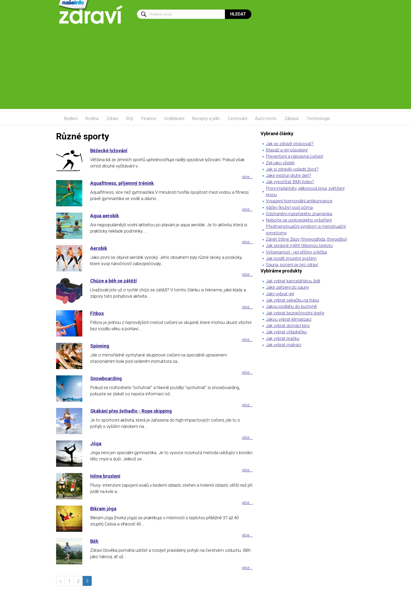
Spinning (99, 346)
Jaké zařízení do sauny (287, 287)
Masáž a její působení (286, 150)
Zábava (291, 118)
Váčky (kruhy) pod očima (289, 207)
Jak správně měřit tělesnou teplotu (299, 245)
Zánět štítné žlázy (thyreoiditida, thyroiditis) (306, 239)
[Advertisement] (205, 72)
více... (247, 176)
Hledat (238, 14)
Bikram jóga (103, 508)
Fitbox (97, 313)
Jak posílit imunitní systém (291, 258)
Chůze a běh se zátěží (113, 281)
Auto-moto (266, 118)
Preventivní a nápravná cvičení (294, 156)
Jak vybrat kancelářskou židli (293, 281)
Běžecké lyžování (108, 150)
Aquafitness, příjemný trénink (122, 183)
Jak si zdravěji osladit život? (292, 169)
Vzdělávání (174, 118)
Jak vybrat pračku (282, 338)
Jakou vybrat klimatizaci (288, 319)
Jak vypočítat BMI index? (290, 181)
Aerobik (98, 248)
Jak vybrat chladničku (286, 331)
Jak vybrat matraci (283, 344)
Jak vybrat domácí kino (288, 325)
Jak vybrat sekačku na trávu (292, 300)
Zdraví (112, 118)
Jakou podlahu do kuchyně (291, 306)
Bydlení (71, 118)
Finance (148, 118)
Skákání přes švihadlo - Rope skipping (131, 411)
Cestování (237, 118)
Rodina (92, 118)
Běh (94, 541)
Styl (129, 118)
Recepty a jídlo (206, 118)
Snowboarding (106, 378)
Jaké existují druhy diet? (288, 175)
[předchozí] (60, 581)
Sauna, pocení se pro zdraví (292, 264)
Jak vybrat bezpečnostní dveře (295, 313)
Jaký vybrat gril (280, 293)
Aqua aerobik (104, 215)
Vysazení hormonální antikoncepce (299, 200)
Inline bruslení (105, 476)
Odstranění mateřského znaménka (299, 213)
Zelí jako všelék (280, 162)
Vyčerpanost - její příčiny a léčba (296, 252)
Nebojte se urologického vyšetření (299, 220)
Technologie (318, 118)
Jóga (95, 443)
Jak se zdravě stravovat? (289, 143)
